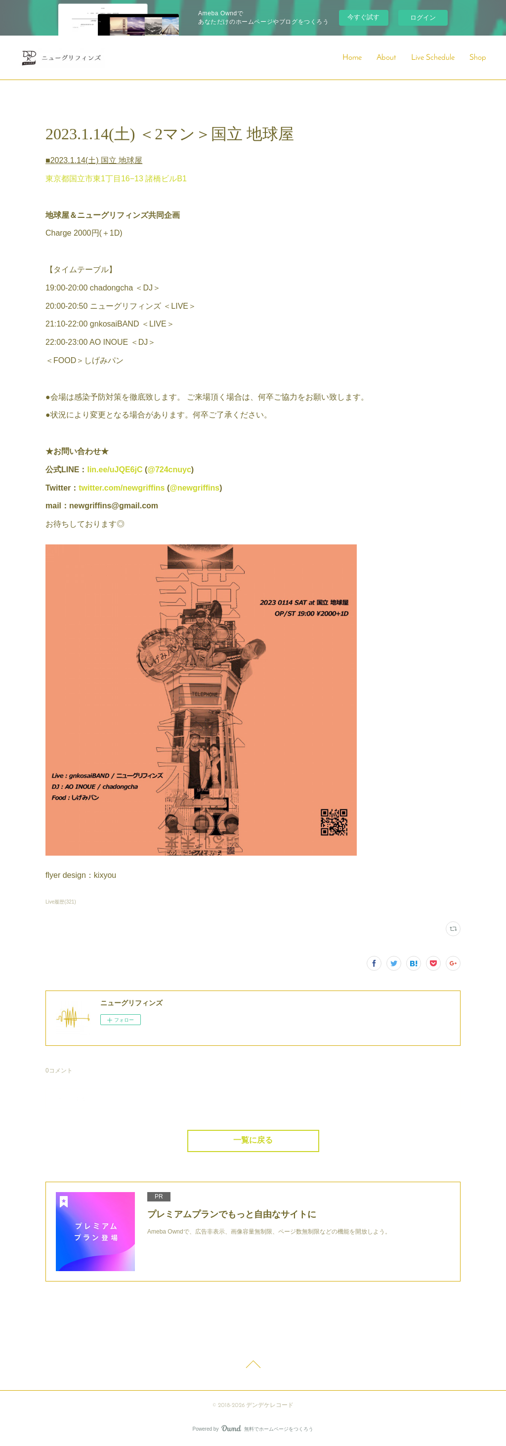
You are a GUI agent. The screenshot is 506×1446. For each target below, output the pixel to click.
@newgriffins (194, 488)
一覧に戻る (253, 1141)
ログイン (423, 17)
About (386, 58)
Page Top (253, 1366)
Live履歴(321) (60, 902)
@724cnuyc (169, 469)
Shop (477, 58)
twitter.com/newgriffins (122, 488)
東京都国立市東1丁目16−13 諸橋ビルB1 (116, 178)
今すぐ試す (363, 17)
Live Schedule (433, 58)
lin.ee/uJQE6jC (114, 469)
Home (352, 58)
